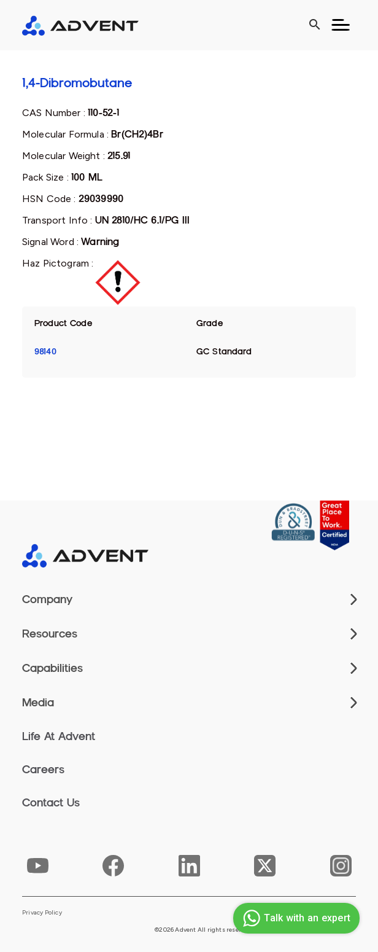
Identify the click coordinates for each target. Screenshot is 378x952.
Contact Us (51, 803)
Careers (43, 769)
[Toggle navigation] (340, 25)
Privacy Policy (42, 912)
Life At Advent (58, 736)
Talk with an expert (294, 918)
